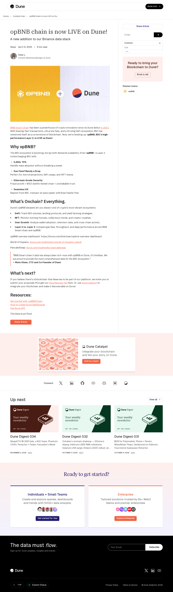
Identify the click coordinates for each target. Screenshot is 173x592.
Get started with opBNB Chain (26, 301)
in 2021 (105, 127)
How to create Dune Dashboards (27, 304)
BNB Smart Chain (19, 127)
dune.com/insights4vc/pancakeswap (46, 247)
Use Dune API (17, 308)
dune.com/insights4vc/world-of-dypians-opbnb (55, 242)
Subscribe (154, 547)
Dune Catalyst (89, 282)
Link (126, 47)
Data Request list (58, 282)
